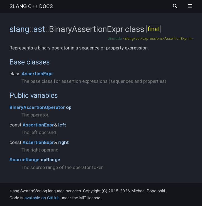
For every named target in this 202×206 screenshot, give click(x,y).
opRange (50, 159)
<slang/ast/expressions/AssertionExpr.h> (158, 38)
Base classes (29, 62)
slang (31, 6)
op (69, 107)
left (62, 125)
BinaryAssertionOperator (37, 107)
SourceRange (24, 159)
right (63, 142)
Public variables (33, 95)
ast (39, 29)
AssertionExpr (37, 73)
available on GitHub (42, 197)
